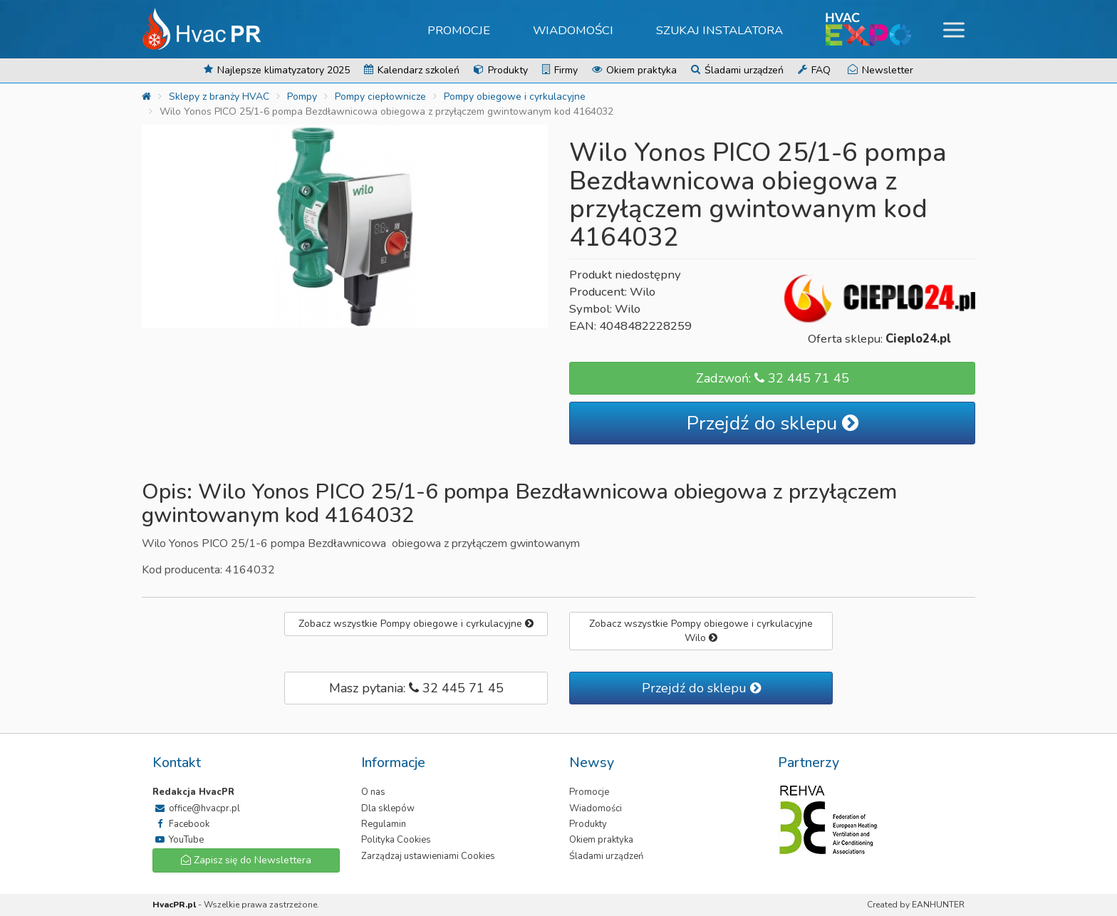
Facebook (180, 824)
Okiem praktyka (634, 70)
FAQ (814, 70)
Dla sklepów (388, 808)
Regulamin (383, 824)
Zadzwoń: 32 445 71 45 (772, 378)
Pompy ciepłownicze (380, 96)
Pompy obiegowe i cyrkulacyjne (515, 96)
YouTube (178, 839)
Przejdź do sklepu (772, 423)
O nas (373, 792)
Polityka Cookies (396, 839)
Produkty (501, 70)
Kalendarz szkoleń (411, 70)
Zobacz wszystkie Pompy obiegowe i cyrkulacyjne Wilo (701, 631)
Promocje (458, 30)
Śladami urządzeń (737, 70)
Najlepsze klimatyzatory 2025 (277, 70)
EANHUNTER (938, 904)
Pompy (302, 96)
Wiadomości (573, 30)
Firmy (560, 70)
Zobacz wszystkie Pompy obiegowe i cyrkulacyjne (416, 623)
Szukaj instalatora (719, 30)
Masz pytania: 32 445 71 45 (416, 688)
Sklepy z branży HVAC (219, 96)
